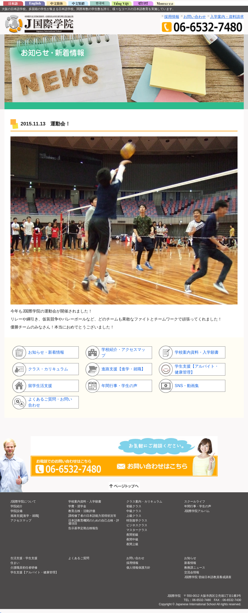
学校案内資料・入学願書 (84, 501)
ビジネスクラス (136, 525)
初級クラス (133, 506)
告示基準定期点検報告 (83, 528)
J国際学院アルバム (197, 511)
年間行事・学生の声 (197, 506)
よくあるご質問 (78, 558)
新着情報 (190, 563)
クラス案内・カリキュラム (144, 501)
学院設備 (16, 511)
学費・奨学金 (77, 506)
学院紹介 (16, 506)
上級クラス (133, 515)
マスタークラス (136, 530)
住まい (14, 563)
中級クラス (133, 511)
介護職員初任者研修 (23, 567)
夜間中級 (132, 539)
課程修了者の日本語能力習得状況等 (92, 515)
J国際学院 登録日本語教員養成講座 (207, 577)
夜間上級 (132, 544)
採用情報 (171, 16)
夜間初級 (132, 534)
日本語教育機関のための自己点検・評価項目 (93, 522)
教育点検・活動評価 (81, 511)
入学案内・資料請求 (227, 16)
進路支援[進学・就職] (24, 515)
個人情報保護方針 (138, 567)
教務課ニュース (194, 567)
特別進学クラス (136, 520)
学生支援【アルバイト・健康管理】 (34, 572)
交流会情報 (191, 572)
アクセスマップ (20, 520)
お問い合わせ (194, 16)
